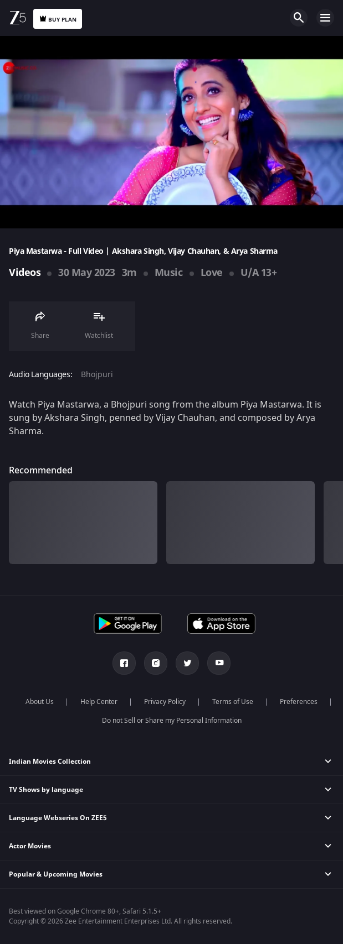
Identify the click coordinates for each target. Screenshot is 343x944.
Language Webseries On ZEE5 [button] (58, 818)
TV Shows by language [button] (46, 790)
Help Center (98, 702)
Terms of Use (232, 702)
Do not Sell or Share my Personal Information (172, 721)
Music (169, 272)
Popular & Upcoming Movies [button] (56, 874)
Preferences (299, 702)
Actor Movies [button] (30, 846)
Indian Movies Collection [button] (50, 761)
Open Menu (325, 18)
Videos (24, 272)
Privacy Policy (165, 702)
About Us (39, 702)
